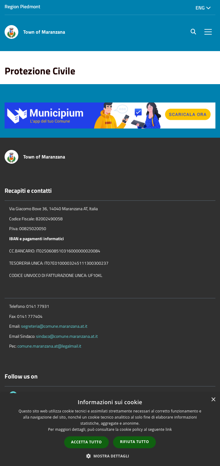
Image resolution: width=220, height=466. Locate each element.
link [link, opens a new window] (169, 429)
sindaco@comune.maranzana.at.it (67, 336)
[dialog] (110, 429)
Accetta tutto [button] (86, 442)
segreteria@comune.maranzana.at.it (54, 326)
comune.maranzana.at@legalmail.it (49, 346)
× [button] (213, 399)
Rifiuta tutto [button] (134, 441)
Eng (203, 7)
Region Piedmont (22, 6)
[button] (110, 456)
